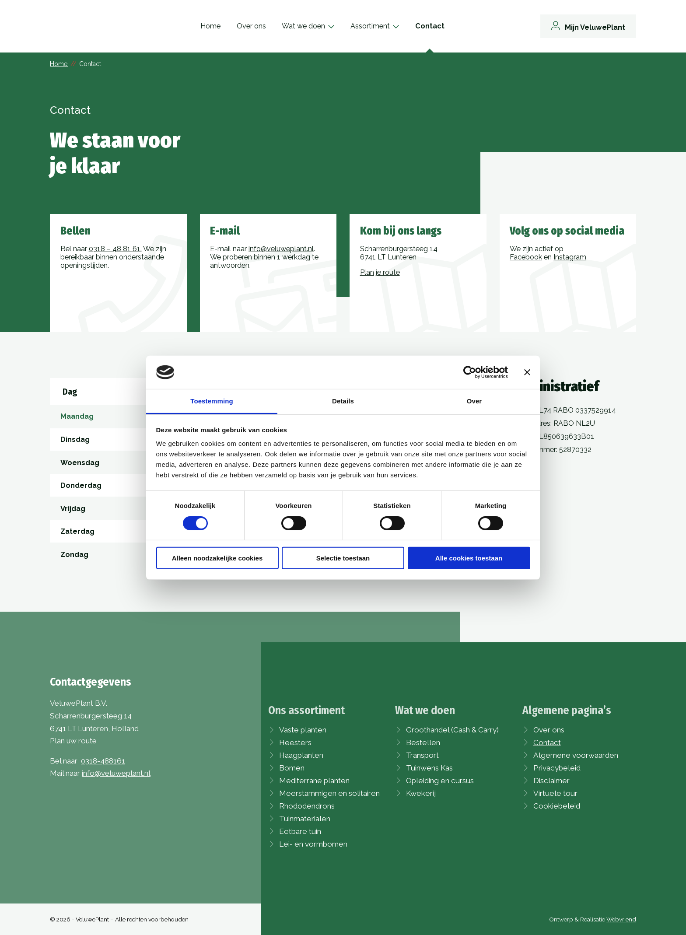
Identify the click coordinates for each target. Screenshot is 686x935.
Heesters (295, 742)
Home (227, 26)
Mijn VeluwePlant (595, 27)
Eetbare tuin (300, 831)
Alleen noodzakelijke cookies (217, 558)
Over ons (267, 26)
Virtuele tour (555, 793)
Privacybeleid (557, 767)
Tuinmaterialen (304, 818)
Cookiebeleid (556, 806)
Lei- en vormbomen (313, 844)
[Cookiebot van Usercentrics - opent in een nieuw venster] (469, 372)
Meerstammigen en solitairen (329, 793)
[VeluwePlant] (93, 26)
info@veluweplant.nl (281, 249)
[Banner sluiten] (527, 372)
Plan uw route (73, 740)
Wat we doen (320, 26)
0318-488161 (103, 760)
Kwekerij (421, 793)
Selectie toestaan (343, 558)
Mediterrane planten (314, 780)
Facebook (526, 257)
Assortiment (386, 26)
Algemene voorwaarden (575, 755)
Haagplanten (301, 755)
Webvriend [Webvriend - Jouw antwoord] (621, 919)
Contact (446, 26)
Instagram (569, 257)
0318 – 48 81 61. (115, 249)
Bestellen (423, 742)
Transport (422, 755)
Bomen (291, 767)
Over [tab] (474, 401)
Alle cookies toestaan (468, 558)
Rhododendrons (307, 806)
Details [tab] (343, 401)
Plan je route (380, 272)
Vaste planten (302, 729)
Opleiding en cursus (440, 780)
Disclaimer (551, 780)
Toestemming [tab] (211, 401)
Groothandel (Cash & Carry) (452, 729)
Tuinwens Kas (429, 767)
